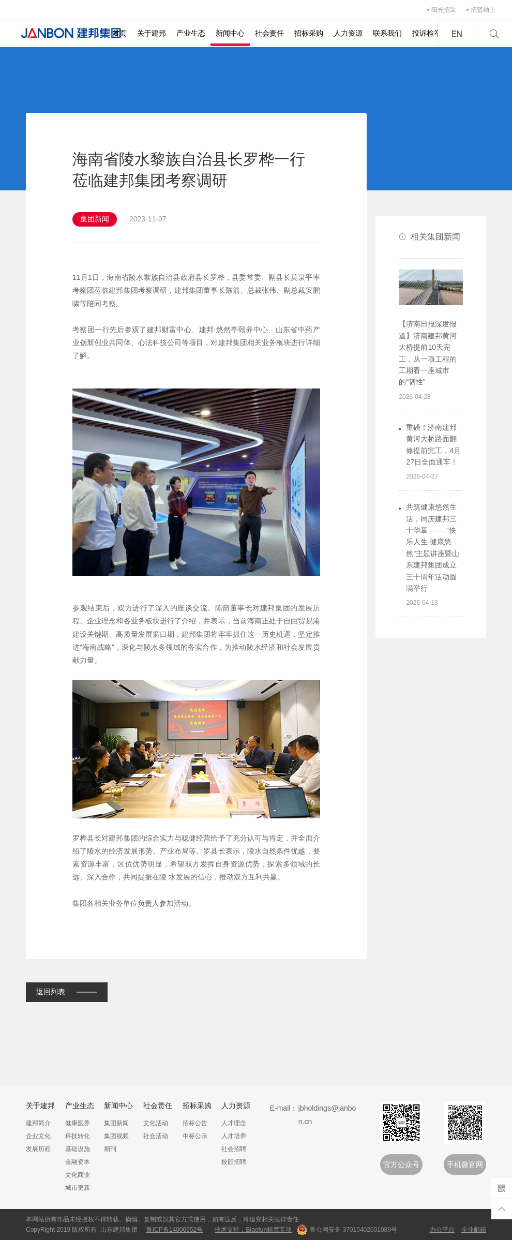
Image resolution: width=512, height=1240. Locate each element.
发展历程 (38, 1149)
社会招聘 (233, 1149)
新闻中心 (230, 33)
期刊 (110, 1149)
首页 (119, 33)
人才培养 (233, 1136)
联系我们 (387, 33)
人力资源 (348, 33)
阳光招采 (443, 9)
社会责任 (269, 33)
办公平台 (442, 1229)
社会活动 (155, 1136)
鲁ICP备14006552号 (174, 1229)
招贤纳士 (483, 9)
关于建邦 (151, 33)
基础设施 (77, 1149)
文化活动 (155, 1123)
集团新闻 (116, 1123)
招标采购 (308, 33)
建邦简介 (38, 1123)
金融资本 (77, 1162)
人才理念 (233, 1123)
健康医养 (77, 1123)
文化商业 (77, 1174)
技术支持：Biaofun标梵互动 (253, 1229)
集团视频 (116, 1136)
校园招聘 (233, 1162)
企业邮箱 (473, 1229)
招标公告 (195, 1123)
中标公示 (195, 1136)
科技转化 (77, 1136)
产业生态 (190, 33)
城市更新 (77, 1187)
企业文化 (38, 1136)
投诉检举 (426, 33)
